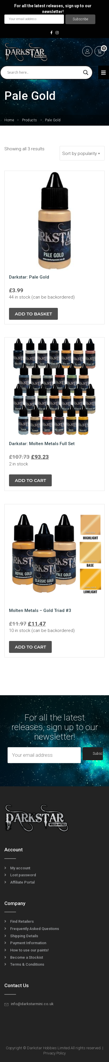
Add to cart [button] (30, 480)
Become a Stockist (26, 957)
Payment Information (28, 943)
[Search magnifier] (86, 72)
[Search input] (43, 72)
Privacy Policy (54, 1053)
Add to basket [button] (33, 314)
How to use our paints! (29, 950)
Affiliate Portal (22, 882)
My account (20, 868)
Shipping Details (24, 936)
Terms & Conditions (27, 964)
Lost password (23, 875)
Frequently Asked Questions (34, 928)
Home (9, 120)
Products (29, 120)
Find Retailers (22, 921)
